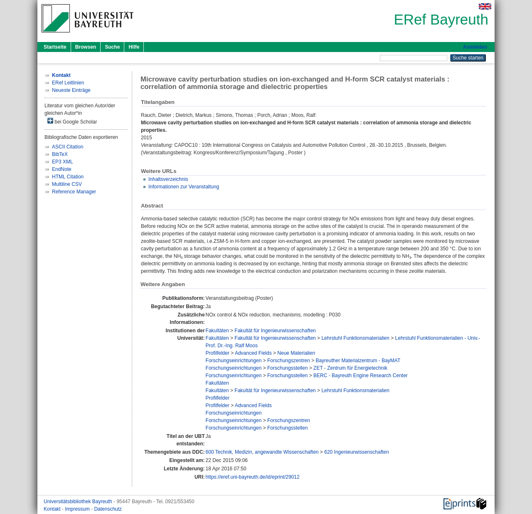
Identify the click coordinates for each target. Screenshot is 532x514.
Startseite (55, 47)
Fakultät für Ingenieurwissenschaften (274, 331)
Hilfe (133, 47)
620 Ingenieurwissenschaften (356, 452)
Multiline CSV (67, 184)
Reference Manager (74, 192)
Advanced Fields (253, 353)
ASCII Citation (67, 147)
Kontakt (53, 509)
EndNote (61, 169)
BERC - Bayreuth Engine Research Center (360, 375)
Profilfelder (217, 353)
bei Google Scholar (72, 121)
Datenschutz (108, 509)
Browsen (85, 47)
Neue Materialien (296, 353)
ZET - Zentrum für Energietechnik (350, 368)
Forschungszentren (288, 360)
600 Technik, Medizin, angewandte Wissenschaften (262, 452)
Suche (112, 47)
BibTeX (60, 154)
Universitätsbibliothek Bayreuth (78, 501)
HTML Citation (68, 177)
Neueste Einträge (71, 90)
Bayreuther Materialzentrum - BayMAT (357, 360)
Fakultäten (217, 331)
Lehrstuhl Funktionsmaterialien (355, 338)
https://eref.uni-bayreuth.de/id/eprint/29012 (253, 477)
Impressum (78, 509)
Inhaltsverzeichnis (168, 179)
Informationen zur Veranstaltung (183, 187)
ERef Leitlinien (68, 83)
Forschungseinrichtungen (234, 360)
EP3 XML (62, 162)
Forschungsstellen (287, 368)
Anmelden (475, 47)
